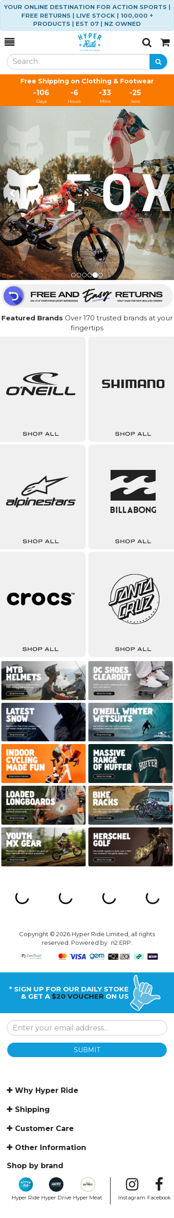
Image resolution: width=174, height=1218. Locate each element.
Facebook (159, 1189)
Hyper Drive (56, 1189)
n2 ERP (121, 942)
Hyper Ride (25, 1189)
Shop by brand (35, 1165)
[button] (13, 193)
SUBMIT (87, 1050)
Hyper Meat (87, 1189)
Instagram (131, 1189)
